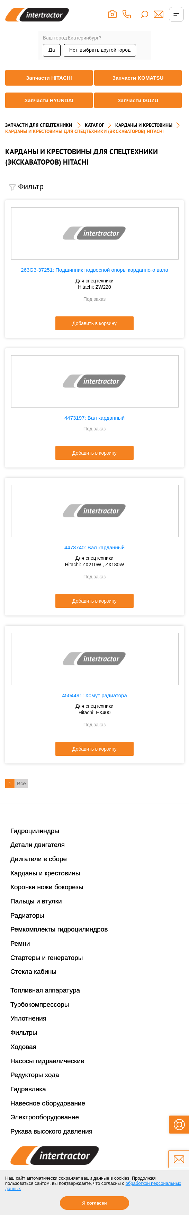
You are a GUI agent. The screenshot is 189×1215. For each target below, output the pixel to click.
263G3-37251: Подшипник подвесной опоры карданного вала (94, 270)
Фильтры (23, 1032)
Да (51, 50)
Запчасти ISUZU (137, 100)
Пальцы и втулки (36, 901)
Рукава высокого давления (51, 1131)
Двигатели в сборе (38, 859)
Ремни (20, 943)
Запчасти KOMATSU (138, 78)
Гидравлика (28, 1089)
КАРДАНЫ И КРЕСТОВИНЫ (143, 125)
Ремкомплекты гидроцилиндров (59, 929)
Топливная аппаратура (45, 990)
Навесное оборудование (47, 1103)
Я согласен (94, 1203)
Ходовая (23, 1046)
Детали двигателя (37, 844)
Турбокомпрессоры (39, 1004)
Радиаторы (27, 915)
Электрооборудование (44, 1117)
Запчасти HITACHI (49, 78)
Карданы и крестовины (45, 873)
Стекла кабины (33, 971)
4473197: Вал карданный (94, 418)
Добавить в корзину (94, 323)
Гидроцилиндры (34, 830)
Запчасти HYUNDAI (49, 100)
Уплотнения (28, 1018)
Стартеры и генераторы (46, 957)
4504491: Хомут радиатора (94, 695)
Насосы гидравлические (47, 1061)
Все (21, 783)
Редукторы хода (34, 1074)
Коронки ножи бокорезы (46, 887)
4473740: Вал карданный (94, 547)
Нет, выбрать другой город (99, 50)
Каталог (94, 125)
